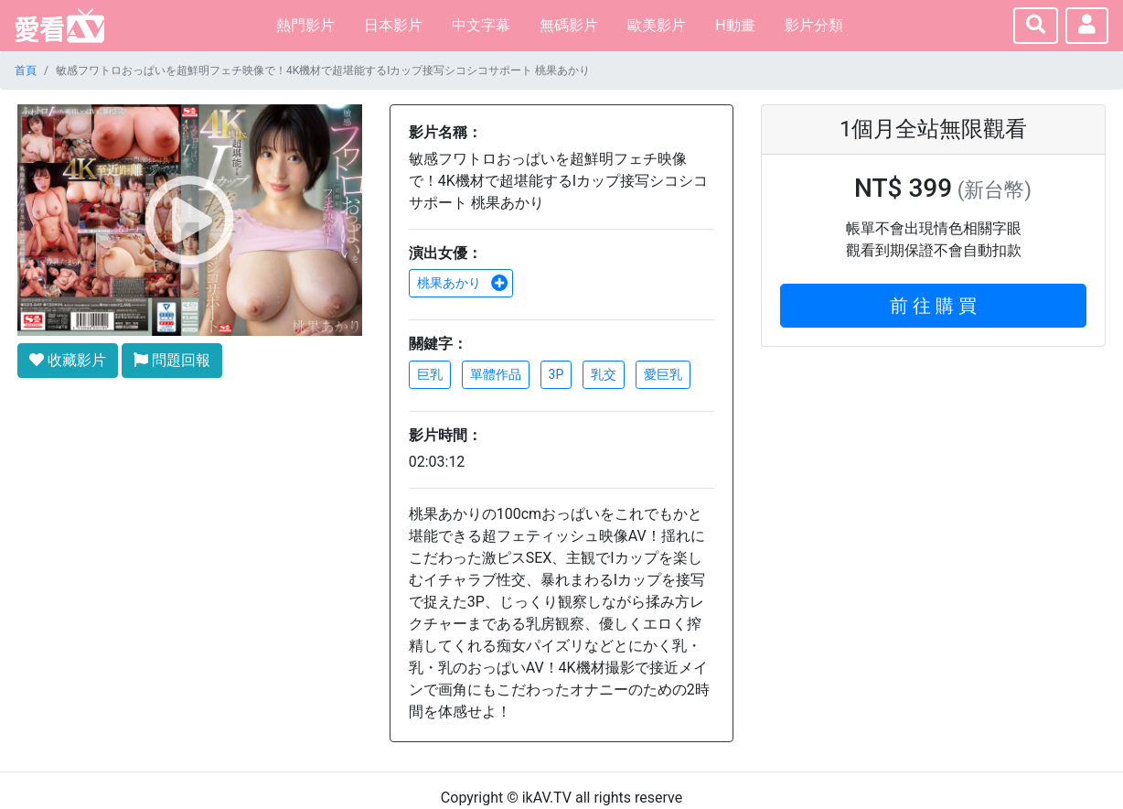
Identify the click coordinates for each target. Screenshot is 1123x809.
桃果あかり (462, 282)
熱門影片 (305, 25)
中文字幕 (481, 25)
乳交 (603, 374)
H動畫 (734, 25)
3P (556, 374)
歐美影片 (656, 25)
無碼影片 (569, 25)
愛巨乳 (663, 374)
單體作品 (495, 374)
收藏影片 (67, 360)
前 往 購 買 (933, 306)
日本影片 (393, 25)
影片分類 (814, 25)
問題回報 (172, 360)
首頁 (26, 70)
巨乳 (430, 374)
